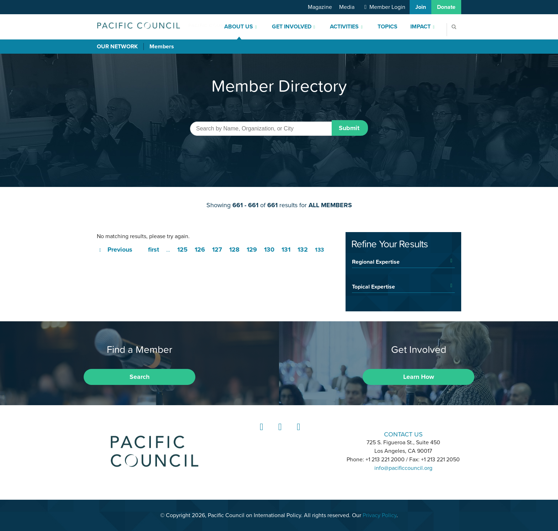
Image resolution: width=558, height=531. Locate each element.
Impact (420, 26)
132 (303, 249)
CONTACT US (403, 434)
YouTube (297, 433)
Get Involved (291, 26)
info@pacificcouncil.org (403, 468)
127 (217, 249)
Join (420, 7)
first (153, 249)
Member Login (387, 7)
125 (182, 249)
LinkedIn (260, 433)
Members (161, 46)
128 (234, 249)
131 (285, 249)
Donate (446, 7)
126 (200, 249)
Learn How (418, 377)
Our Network (117, 46)
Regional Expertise (376, 261)
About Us (238, 26)
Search (139, 377)
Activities (344, 26)
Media (346, 7)
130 (269, 249)
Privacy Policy (379, 515)
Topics (388, 26)
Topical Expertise (373, 286)
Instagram (279, 433)
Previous (119, 249)
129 (252, 249)
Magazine (320, 7)
